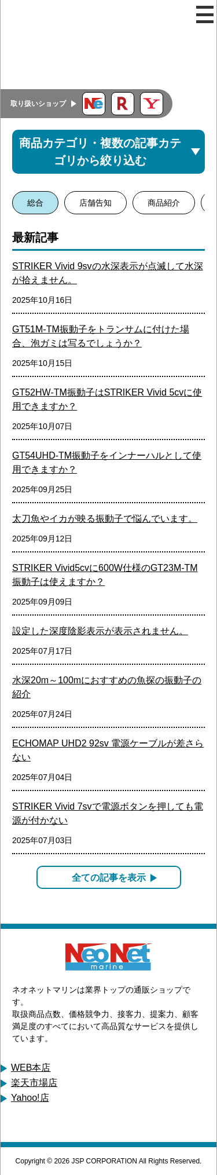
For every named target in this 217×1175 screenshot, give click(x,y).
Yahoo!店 (30, 1098)
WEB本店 (30, 1067)
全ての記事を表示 (109, 878)
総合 (35, 202)
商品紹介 (164, 202)
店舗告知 (95, 202)
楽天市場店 (34, 1083)
